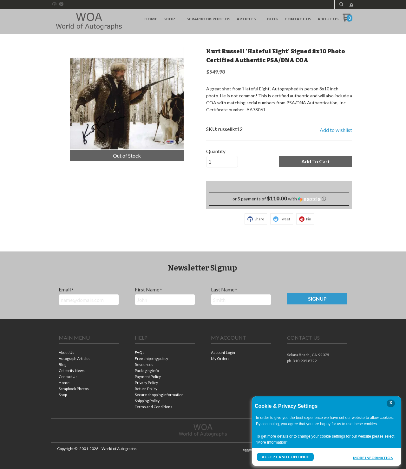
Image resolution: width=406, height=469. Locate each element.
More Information (373, 457)
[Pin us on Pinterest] (61, 4)
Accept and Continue (285, 456)
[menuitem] (150, 19)
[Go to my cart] (347, 20)
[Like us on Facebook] (54, 4)
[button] (341, 4)
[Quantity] (222, 161)
